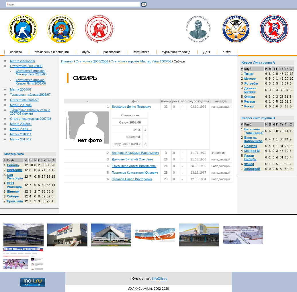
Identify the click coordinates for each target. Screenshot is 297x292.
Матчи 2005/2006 (22, 60)
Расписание (112, 52)
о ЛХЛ (227, 52)
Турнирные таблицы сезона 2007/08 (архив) (30, 111)
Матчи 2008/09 (21, 124)
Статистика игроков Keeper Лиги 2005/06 (31, 81)
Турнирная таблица (176, 52)
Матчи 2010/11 (21, 134)
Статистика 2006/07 (24, 99)
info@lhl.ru (159, 278)
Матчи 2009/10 (21, 129)
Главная (67, 61)
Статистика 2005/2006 (26, 66)
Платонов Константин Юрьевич (135, 172)
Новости (16, 52)
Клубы (86, 52)
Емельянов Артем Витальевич (134, 166)
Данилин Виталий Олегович (132, 159)
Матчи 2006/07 (21, 89)
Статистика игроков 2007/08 (30, 118)
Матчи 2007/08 (21, 105)
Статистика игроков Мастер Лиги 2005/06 (31, 72)
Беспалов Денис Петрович (131, 106)
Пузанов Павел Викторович (132, 179)
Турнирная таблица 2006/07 (30, 94)
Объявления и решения (52, 52)
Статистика (141, 52)
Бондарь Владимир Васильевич (135, 152)
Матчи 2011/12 (21, 139)
